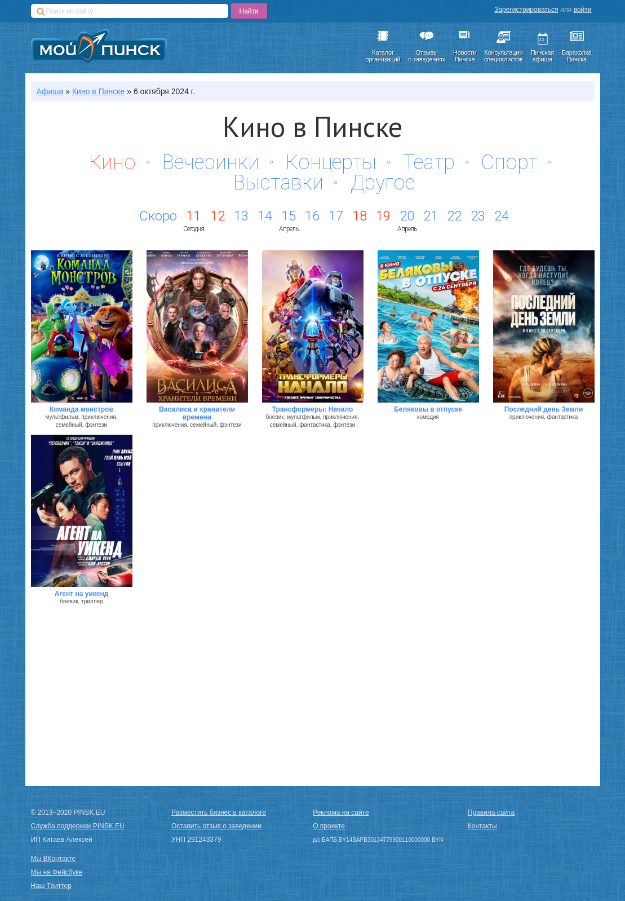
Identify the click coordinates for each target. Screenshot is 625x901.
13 (241, 216)
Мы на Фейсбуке (57, 872)
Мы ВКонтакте (53, 859)
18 (359, 216)
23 (478, 216)
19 (383, 216)
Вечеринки (210, 162)
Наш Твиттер (51, 886)
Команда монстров (81, 409)
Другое (382, 183)
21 (430, 216)
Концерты (331, 162)
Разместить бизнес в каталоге (218, 812)
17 (336, 216)
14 (265, 216)
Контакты (482, 826)
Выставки (278, 183)
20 (407, 216)
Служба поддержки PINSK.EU (78, 826)
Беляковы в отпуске (428, 409)
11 (193, 216)
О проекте (329, 826)
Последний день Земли (543, 409)
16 (312, 216)
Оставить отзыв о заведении (216, 826)
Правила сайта (491, 812)
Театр (429, 162)
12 (217, 216)
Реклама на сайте (341, 812)
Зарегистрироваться (526, 10)
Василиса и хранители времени (197, 413)
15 (288, 216)
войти (583, 10)
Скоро (158, 216)
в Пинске (98, 91)
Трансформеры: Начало (312, 409)
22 (454, 216)
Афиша (50, 91)
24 (501, 216)
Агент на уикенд (82, 594)
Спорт (509, 162)
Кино (112, 162)
